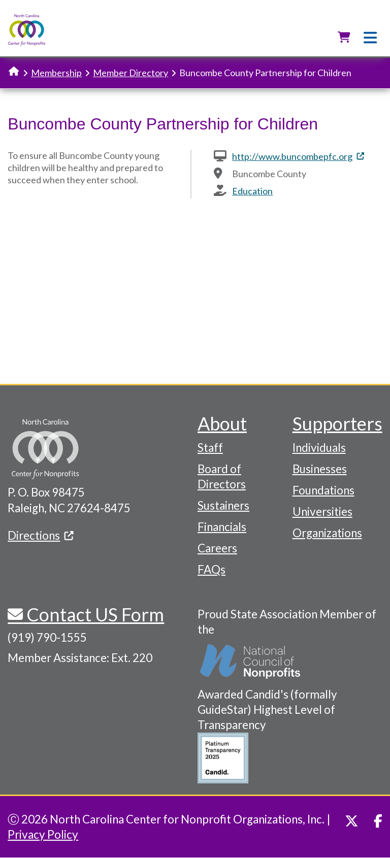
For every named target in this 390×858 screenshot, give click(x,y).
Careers (217, 548)
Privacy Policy (43, 834)
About (222, 423)
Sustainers (223, 505)
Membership (56, 72)
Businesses (319, 469)
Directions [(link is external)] (41, 535)
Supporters (337, 423)
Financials (222, 527)
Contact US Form (93, 614)
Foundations (323, 490)
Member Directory (130, 72)
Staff (210, 447)
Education (252, 190)
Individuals (319, 447)
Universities (322, 511)
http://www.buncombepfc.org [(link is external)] (298, 156)
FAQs (211, 569)
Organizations (327, 533)
